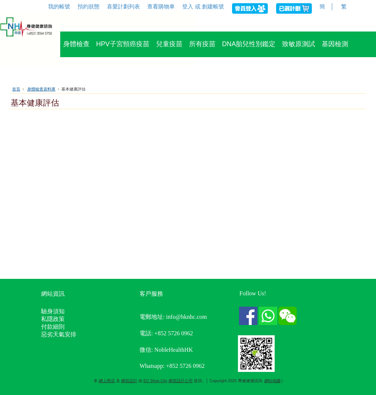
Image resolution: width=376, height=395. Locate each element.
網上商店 (107, 381)
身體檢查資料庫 (41, 89)
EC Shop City (155, 381)
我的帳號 (59, 6)
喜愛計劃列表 (123, 6)
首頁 (16, 89)
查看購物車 (161, 6)
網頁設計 (129, 381)
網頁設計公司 (181, 381)
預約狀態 (88, 6)
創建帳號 (213, 6)
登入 (187, 6)
